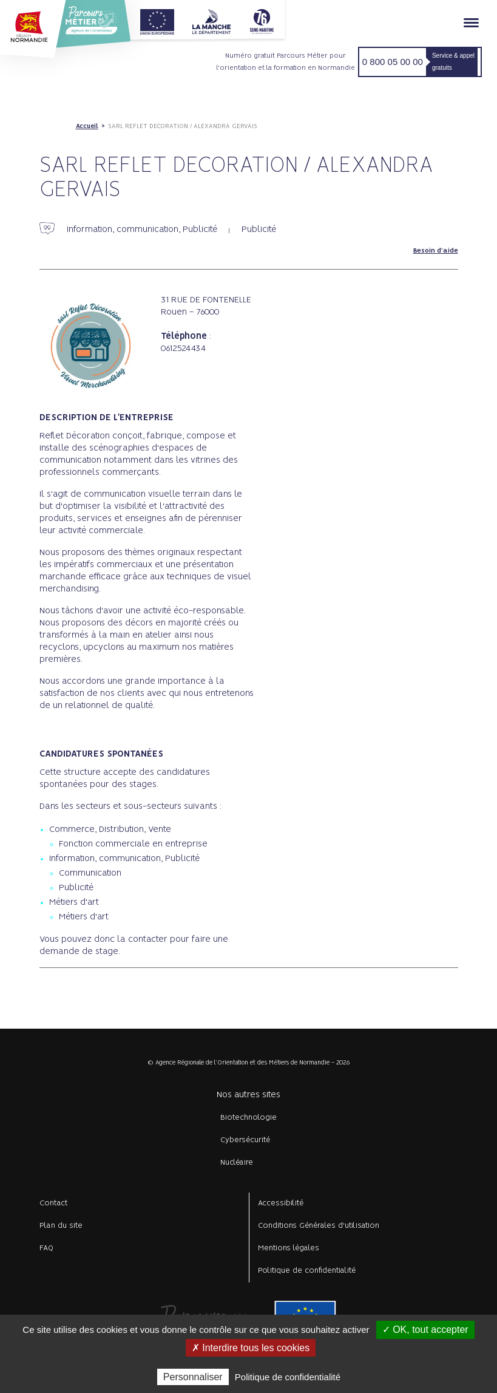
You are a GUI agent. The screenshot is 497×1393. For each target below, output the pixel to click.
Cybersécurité (245, 1140)
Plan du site (61, 1226)
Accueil (87, 126)
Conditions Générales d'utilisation (318, 1226)
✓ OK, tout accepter (425, 1329)
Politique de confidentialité (307, 1271)
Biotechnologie (248, 1118)
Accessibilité (280, 1203)
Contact (53, 1203)
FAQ (46, 1248)
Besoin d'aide (435, 251)
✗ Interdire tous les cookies (250, 1348)
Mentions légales (288, 1248)
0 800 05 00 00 (392, 61)
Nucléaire (236, 1163)
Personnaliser (193, 1377)
